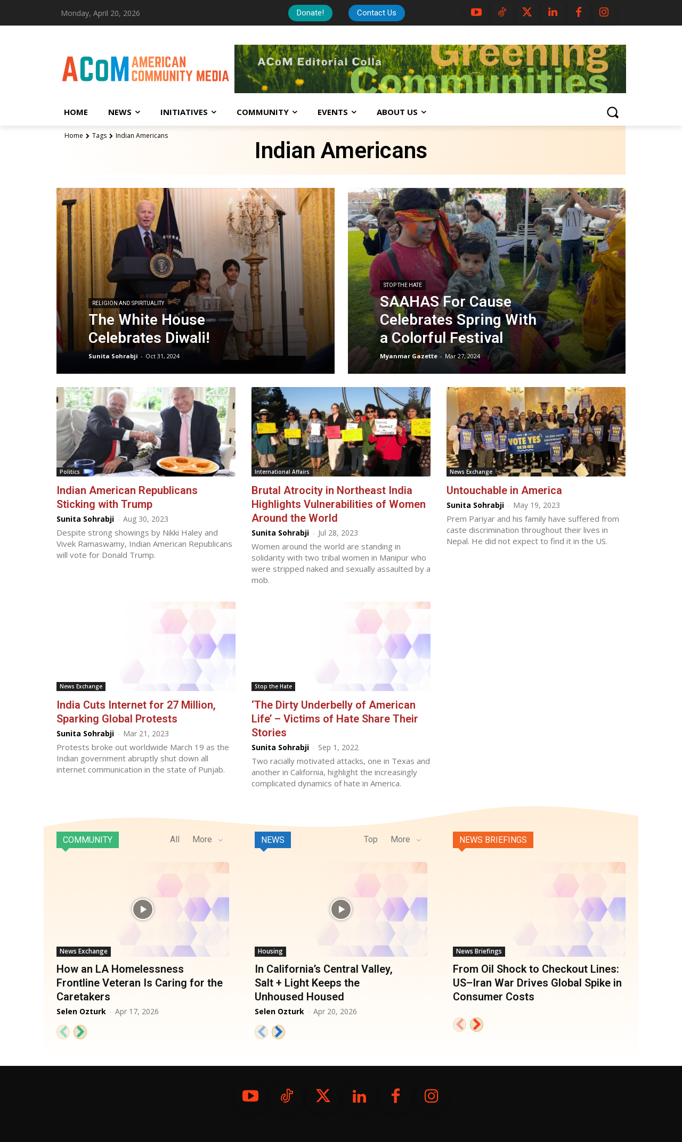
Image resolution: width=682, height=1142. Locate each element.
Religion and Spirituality (128, 303)
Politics (70, 471)
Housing (270, 951)
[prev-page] (63, 1032)
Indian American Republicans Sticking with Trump (127, 497)
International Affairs (282, 471)
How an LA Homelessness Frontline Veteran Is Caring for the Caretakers (139, 983)
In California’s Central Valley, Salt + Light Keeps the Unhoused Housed (324, 983)
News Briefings (493, 840)
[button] (612, 112)
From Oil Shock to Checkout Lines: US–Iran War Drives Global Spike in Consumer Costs (537, 983)
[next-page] (80, 1032)
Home (73, 135)
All (175, 839)
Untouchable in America (504, 490)
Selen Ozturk (81, 1011)
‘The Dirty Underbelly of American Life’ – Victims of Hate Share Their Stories (334, 719)
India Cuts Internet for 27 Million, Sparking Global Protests (136, 712)
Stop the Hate (403, 285)
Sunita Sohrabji (85, 519)
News (273, 840)
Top (371, 839)
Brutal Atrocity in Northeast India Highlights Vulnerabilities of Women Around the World (338, 504)
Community (87, 840)
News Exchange (471, 471)
